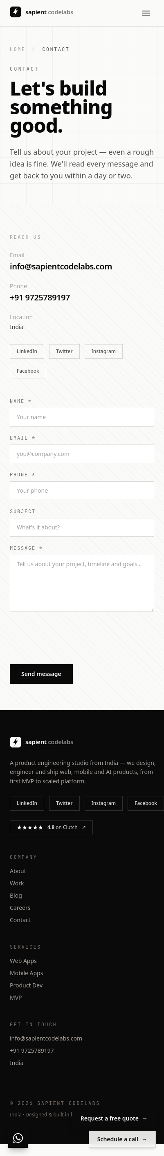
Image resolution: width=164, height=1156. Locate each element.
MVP (16, 997)
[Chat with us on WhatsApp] (18, 1138)
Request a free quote (114, 1118)
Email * (23, 438)
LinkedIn (27, 351)
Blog (16, 895)
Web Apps (23, 961)
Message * (26, 548)
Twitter (64, 351)
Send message (41, 674)
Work (17, 883)
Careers (20, 907)
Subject (23, 511)
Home (17, 49)
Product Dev (26, 985)
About (18, 871)
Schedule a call (122, 1139)
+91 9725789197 (40, 297)
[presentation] (72, 640)
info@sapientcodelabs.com (61, 266)
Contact (20, 920)
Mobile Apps (26, 973)
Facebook (28, 370)
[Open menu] (146, 13)
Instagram (104, 351)
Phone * (23, 474)
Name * (21, 401)
